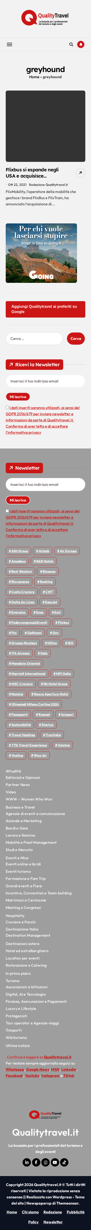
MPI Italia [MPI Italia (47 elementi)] (63, 673)
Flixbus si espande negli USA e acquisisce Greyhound (32, 176)
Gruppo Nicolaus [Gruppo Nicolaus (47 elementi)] (24, 643)
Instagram (50, 1075)
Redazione (52, 1212)
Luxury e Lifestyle (21, 1008)
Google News (37, 1069)
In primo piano (18, 973)
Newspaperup (39, 1203)
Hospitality (15, 915)
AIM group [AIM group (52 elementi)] (19, 551)
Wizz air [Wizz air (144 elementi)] (40, 755)
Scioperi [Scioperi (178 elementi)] (67, 714)
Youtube (32, 1075)
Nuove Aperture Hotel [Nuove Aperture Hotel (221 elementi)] (51, 694)
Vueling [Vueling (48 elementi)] (17, 755)
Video (11, 792)
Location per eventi (23, 958)
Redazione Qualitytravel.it (48, 185)
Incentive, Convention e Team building (39, 893)
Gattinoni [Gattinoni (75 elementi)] (34, 633)
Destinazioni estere (22, 943)
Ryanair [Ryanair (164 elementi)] (44, 714)
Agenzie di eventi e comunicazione (35, 813)
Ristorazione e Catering (26, 965)
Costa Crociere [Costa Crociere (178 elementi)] (23, 592)
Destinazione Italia (22, 929)
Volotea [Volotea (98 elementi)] (64, 745)
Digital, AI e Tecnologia (26, 994)
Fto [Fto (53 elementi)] (14, 633)
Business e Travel (20, 807)
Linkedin (68, 1069)
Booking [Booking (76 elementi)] (46, 581)
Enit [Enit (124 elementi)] (57, 612)
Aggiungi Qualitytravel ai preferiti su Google (44, 309)
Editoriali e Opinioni (23, 777)
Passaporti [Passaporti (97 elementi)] (19, 714)
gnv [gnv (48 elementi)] (56, 633)
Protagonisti (16, 1015)
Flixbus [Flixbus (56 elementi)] (63, 622)
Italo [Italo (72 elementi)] (44, 653)
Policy (33, 1222)
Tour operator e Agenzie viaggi (32, 1023)
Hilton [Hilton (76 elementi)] (52, 643)
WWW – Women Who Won (29, 799)
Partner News (18, 784)
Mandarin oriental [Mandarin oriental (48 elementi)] (25, 663)
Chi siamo (30, 1212)
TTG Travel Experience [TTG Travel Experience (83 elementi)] (29, 745)
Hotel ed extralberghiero (27, 950)
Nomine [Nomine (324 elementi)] (17, 694)
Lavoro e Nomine (20, 835)
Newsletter (53, 1222)
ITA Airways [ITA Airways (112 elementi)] (20, 653)
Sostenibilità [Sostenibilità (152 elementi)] (21, 725)
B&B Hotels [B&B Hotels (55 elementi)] (44, 561)
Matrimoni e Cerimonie (26, 900)
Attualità (13, 771)
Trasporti (14, 1030)
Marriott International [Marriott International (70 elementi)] (28, 673)
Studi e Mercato (19, 849)
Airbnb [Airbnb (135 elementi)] (44, 551)
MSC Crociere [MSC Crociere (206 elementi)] (22, 684)
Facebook (14, 1075)
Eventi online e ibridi (23, 864)
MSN (55, 1069)
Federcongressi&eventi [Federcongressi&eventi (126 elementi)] (29, 622)
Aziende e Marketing (24, 820)
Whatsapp (15, 1069)
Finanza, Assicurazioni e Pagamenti (36, 1001)
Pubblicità (76, 1212)
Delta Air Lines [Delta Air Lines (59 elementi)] (22, 602)
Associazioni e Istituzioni (27, 986)
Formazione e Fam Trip (26, 878)
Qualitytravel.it (45, 1132)
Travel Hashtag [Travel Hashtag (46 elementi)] (23, 735)
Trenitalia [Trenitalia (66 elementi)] (53, 735)
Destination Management (28, 935)
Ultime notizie (18, 1045)
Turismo (12, 980)
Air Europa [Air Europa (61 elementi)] (68, 551)
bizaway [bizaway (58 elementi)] (49, 571)
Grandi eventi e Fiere (24, 885)
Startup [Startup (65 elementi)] (47, 725)
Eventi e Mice (17, 857)
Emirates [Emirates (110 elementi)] (18, 612)
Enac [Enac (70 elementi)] (40, 612)
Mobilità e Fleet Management (31, 842)
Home (34, 76)
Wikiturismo (16, 1037)
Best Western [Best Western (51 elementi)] (21, 571)
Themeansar (67, 1203)
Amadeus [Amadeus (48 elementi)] (18, 561)
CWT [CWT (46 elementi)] (49, 592)
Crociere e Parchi (21, 922)
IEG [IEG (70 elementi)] (70, 643)
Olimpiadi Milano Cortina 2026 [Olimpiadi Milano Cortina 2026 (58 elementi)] (35, 704)
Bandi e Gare (17, 828)
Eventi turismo (18, 871)
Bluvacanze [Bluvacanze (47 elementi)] (20, 581)
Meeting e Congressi (23, 907)
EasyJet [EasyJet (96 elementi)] (51, 602)
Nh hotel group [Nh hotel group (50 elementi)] (55, 684)
